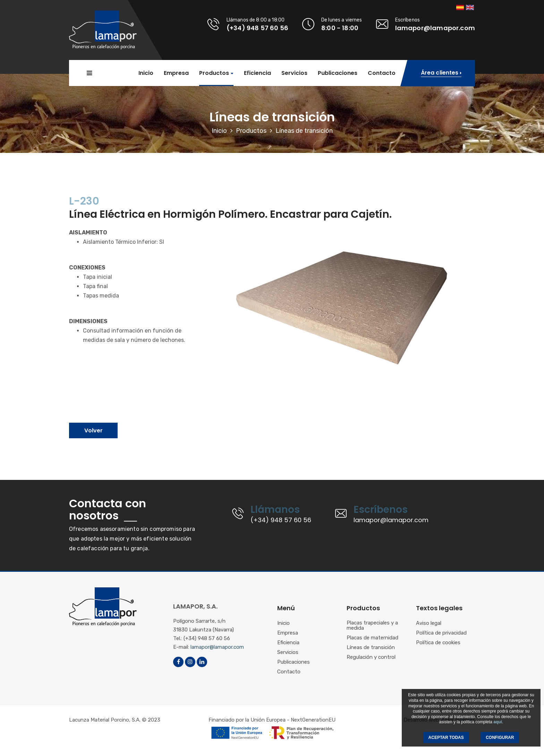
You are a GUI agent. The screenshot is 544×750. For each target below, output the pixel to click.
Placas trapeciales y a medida (372, 625)
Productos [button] (214, 73)
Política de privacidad (441, 633)
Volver (93, 430)
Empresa (176, 73)
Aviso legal (428, 623)
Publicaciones (337, 73)
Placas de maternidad (372, 638)
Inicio (145, 73)
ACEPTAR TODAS (446, 737)
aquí (497, 721)
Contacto (382, 73)
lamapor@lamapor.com (217, 647)
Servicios (294, 73)
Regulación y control (371, 657)
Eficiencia (257, 73)
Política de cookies (438, 643)
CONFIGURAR (500, 737)
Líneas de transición (371, 647)
